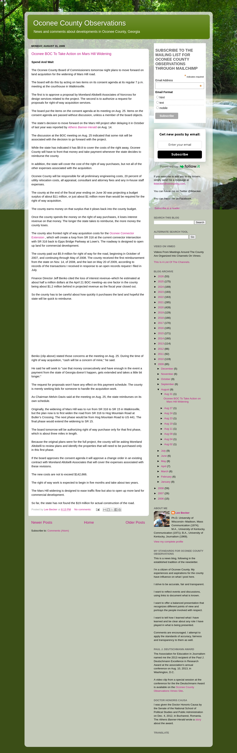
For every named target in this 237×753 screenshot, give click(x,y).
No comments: (83, 509)
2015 (161, 333)
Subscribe (179, 154)
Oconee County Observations (79, 23)
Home (89, 522)
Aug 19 (168, 423)
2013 (161, 343)
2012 (161, 348)
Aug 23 (168, 418)
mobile (163, 108)
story (198, 719)
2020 (161, 307)
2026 (161, 276)
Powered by (180, 166)
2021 (161, 302)
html (161, 97)
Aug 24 (168, 413)
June (164, 455)
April (164, 466)
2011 (161, 353)
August (165, 389)
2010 (161, 359)
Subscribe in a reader (167, 208)
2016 (161, 328)
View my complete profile (168, 541)
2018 (161, 317)
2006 (161, 498)
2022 (161, 297)
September (168, 384)
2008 (161, 488)
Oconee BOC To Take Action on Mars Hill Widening (72, 54)
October (166, 379)
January (166, 481)
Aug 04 (168, 439)
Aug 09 (168, 433)
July (164, 450)
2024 (161, 286)
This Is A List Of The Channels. (172, 262)
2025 (161, 281)
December (167, 368)
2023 (161, 291)
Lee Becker (182, 512)
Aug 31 (168, 394)
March (165, 471)
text (161, 102)
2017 (161, 322)
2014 (161, 338)
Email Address (178, 80)
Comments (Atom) (58, 530)
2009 (161, 364)
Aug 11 (168, 428)
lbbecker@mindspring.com (169, 183)
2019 (161, 312)
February (167, 476)
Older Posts (135, 522)
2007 (161, 493)
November (167, 373)
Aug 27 (168, 408)
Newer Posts (41, 522)
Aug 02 (168, 444)
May (164, 461)
